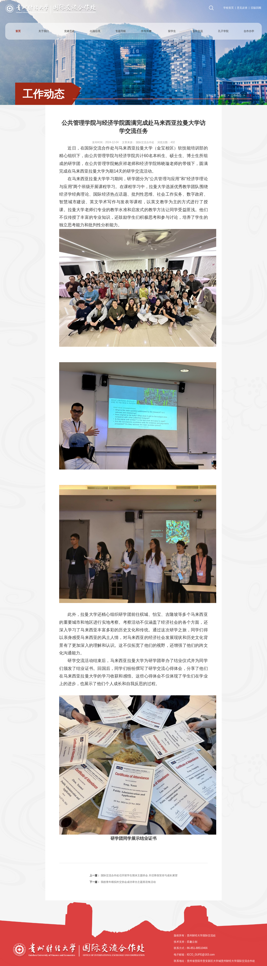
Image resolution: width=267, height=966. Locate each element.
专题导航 (120, 31)
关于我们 (43, 31)
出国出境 (95, 31)
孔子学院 (223, 31)
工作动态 (43, 94)
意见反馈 (242, 7)
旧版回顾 (256, 7)
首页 (18, 31)
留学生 (172, 31)
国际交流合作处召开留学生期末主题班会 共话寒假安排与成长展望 (139, 875)
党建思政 (69, 31)
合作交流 (197, 31)
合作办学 (249, 31)
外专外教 (146, 31)
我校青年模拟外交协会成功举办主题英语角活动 (128, 881)
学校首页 (228, 7)
